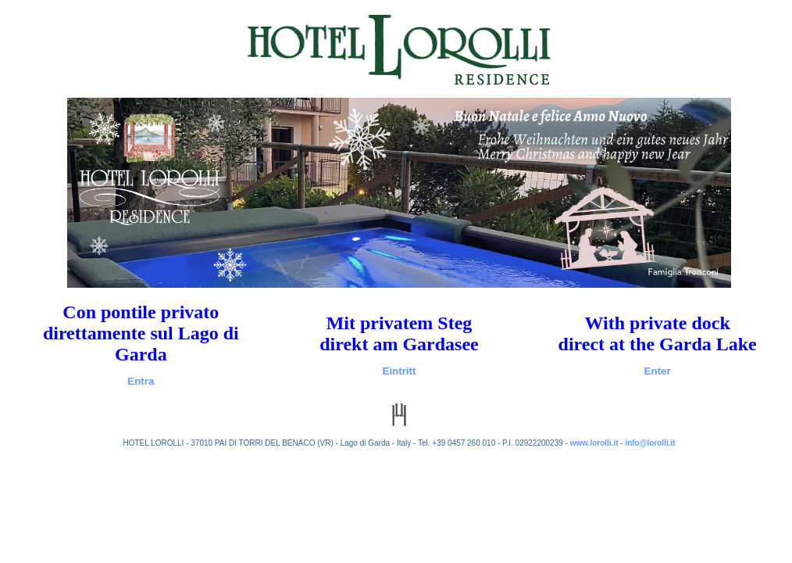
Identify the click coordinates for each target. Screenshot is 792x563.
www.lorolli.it (594, 443)
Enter (657, 371)
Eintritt (399, 371)
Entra (140, 381)
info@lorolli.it (650, 443)
